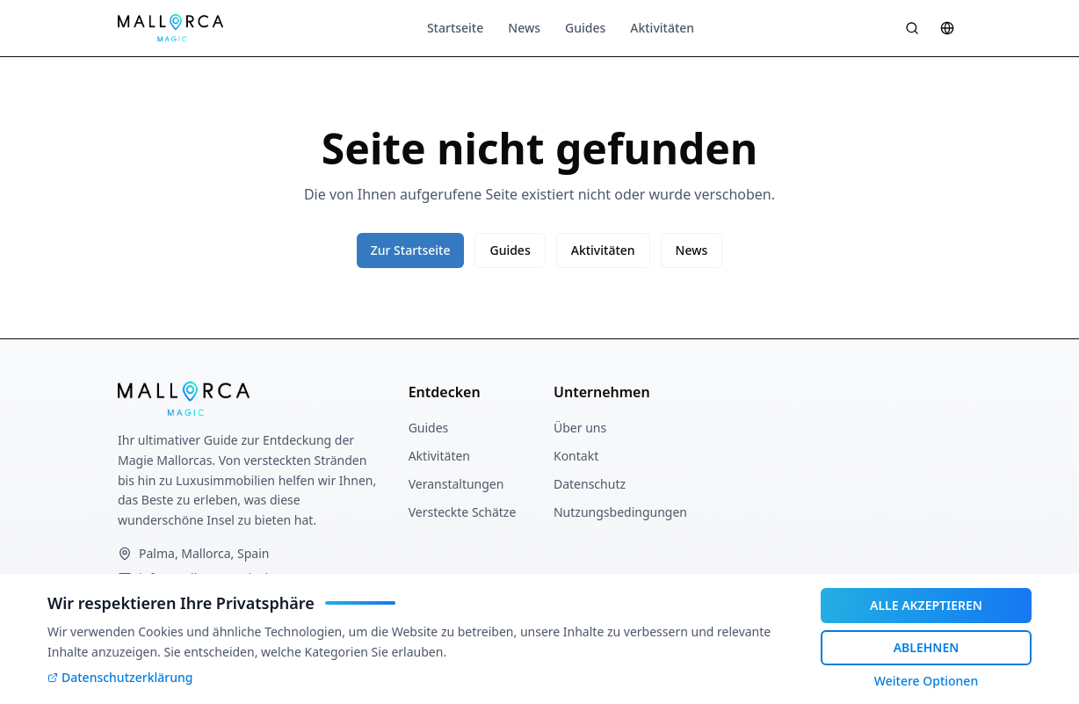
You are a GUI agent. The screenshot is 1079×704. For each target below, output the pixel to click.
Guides (585, 27)
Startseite (455, 27)
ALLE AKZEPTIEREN (926, 605)
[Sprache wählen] (947, 28)
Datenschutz (590, 483)
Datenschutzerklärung (119, 677)
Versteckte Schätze (463, 512)
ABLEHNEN (927, 647)
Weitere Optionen (926, 680)
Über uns (580, 427)
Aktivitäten (662, 27)
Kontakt (576, 455)
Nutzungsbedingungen (620, 512)
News (524, 27)
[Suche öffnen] (912, 28)
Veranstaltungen (456, 483)
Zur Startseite (411, 250)
